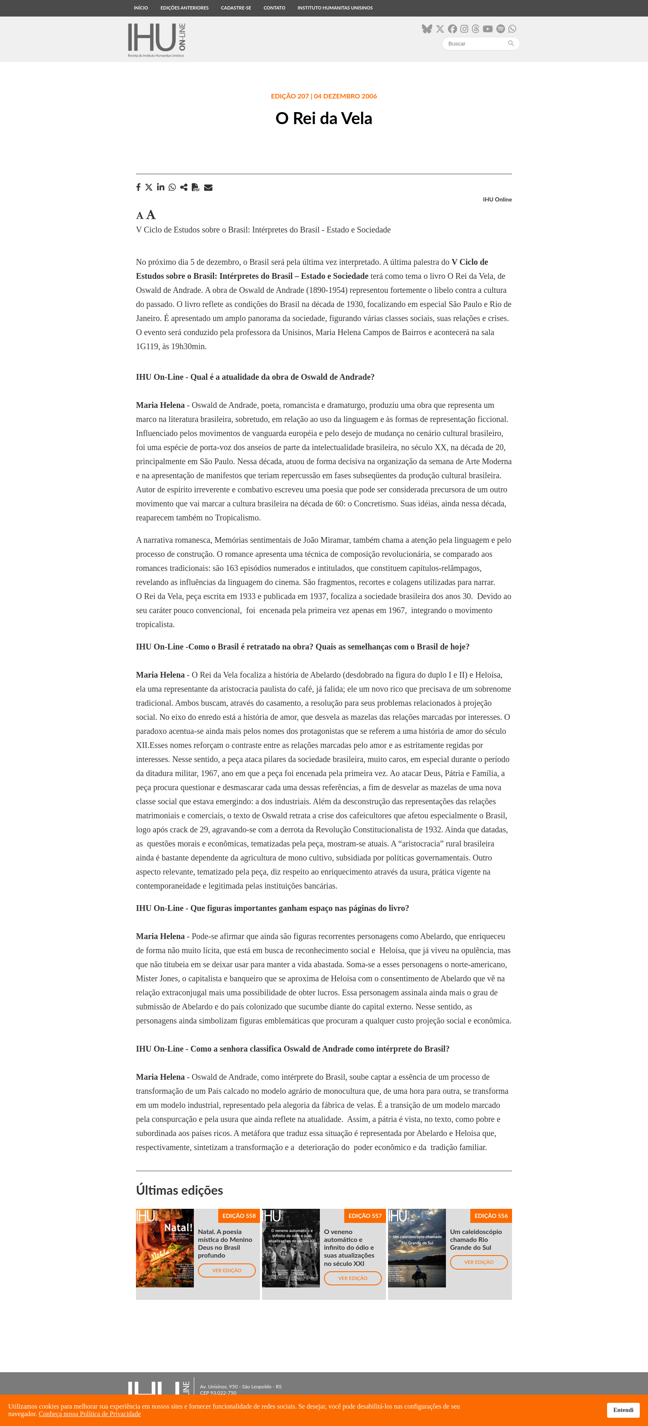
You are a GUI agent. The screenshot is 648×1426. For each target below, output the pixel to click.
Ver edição (227, 1270)
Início (141, 7)
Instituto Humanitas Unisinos (335, 7)
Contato (274, 7)
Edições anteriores (184, 7)
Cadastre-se (236, 7)
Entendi (623, 1410)
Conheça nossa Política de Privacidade (90, 1413)
